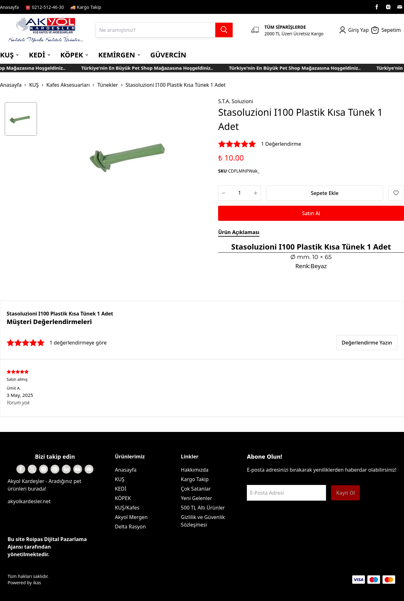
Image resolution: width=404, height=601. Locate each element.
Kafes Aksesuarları (68, 84)
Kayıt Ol (345, 492)
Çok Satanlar (196, 488)
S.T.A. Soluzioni (235, 101)
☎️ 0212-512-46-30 (44, 7)
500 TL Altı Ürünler (203, 507)
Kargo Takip (195, 479)
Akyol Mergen (131, 517)
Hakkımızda (194, 469)
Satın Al (311, 213)
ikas (37, 583)
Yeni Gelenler (196, 498)
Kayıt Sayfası (121, 6)
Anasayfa (9, 7)
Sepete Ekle (325, 193)
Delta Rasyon (130, 526)
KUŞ (34, 84)
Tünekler (107, 84)
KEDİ (120, 488)
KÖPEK (123, 498)
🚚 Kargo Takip (85, 7)
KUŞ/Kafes (127, 507)
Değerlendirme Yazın (367, 342)
